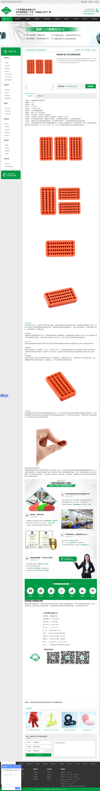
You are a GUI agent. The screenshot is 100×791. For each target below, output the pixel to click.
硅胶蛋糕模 (8, 98)
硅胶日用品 (47, 19)
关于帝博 (76, 19)
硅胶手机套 (8, 108)
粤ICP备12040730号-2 (61, 789)
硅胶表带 (7, 126)
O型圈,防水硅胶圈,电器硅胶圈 (69, 730)
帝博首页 (21, 763)
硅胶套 (6, 103)
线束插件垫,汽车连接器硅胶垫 (36, 50)
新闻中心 (35, 769)
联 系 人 (28, 742)
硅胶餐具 (7, 89)
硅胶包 (6, 124)
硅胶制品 (57, 19)
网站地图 (84, 1)
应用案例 (35, 779)
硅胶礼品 (7, 135)
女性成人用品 (8, 74)
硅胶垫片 (7, 148)
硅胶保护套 (18, 19)
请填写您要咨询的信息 (74, 749)
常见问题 (35, 777)
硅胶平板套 (8, 111)
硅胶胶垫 (7, 68)
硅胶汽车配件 (8, 77)
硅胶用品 (6, 58)
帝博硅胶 (7, 19)
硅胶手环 (7, 129)
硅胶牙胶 (7, 65)
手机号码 (28, 746)
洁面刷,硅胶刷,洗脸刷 (87, 730)
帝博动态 (35, 772)
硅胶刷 (6, 62)
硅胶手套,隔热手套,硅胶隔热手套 (33, 730)
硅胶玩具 (7, 132)
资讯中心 (85, 19)
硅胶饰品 (6, 119)
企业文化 (49, 774)
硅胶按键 (6, 158)
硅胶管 (6, 153)
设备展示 (49, 777)
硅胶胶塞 (7, 151)
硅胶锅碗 (7, 95)
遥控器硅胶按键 (9, 166)
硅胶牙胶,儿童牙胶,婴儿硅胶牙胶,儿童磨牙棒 (51, 730)
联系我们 (90, 1)
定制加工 (66, 19)
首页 (82, 50)
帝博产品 (12, 51)
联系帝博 (94, 19)
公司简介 (49, 772)
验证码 (28, 750)
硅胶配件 (28, 19)
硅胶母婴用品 (8, 80)
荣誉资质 (49, 779)
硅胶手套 (7, 71)
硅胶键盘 (7, 163)
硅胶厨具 (37, 19)
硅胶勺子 (7, 92)
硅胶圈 (6, 145)
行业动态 (35, 774)
